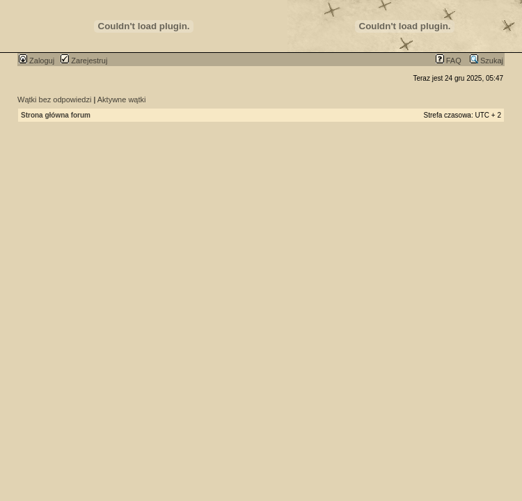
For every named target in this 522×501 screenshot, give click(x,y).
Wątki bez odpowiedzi (54, 99)
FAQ (448, 60)
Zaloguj (36, 60)
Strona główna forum (55, 115)
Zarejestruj (84, 60)
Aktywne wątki (121, 99)
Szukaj (486, 60)
